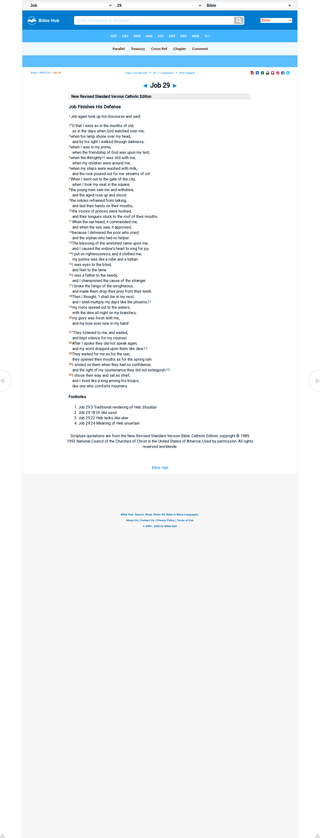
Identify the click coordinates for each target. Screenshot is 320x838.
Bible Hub (160, 467)
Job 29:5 (85, 407)
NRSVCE (45, 72)
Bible (34, 72)
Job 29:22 (86, 418)
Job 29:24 (86, 423)
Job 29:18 (86, 412)
